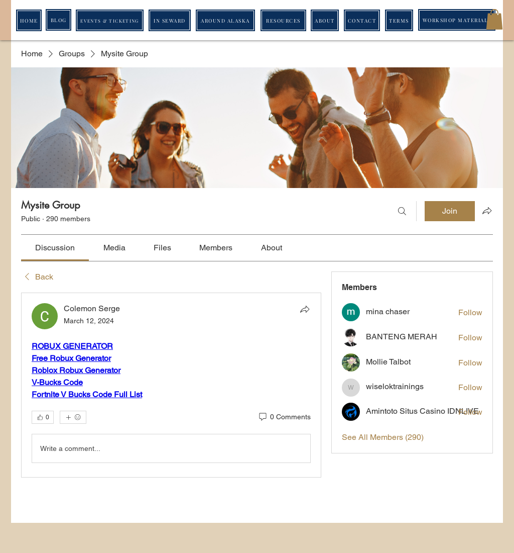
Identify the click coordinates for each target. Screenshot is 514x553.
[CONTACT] (361, 20)
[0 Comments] (284, 417)
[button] (494, 19)
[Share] (305, 309)
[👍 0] (43, 417)
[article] (171, 385)
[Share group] (487, 211)
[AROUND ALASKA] (225, 20)
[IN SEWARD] (169, 20)
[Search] (402, 211)
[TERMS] (399, 20)
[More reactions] (73, 417)
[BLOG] (58, 20)
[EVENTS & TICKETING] (109, 20)
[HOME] (29, 20)
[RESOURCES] (283, 20)
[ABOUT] (324, 20)
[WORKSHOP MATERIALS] (457, 20)
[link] (55, 247)
